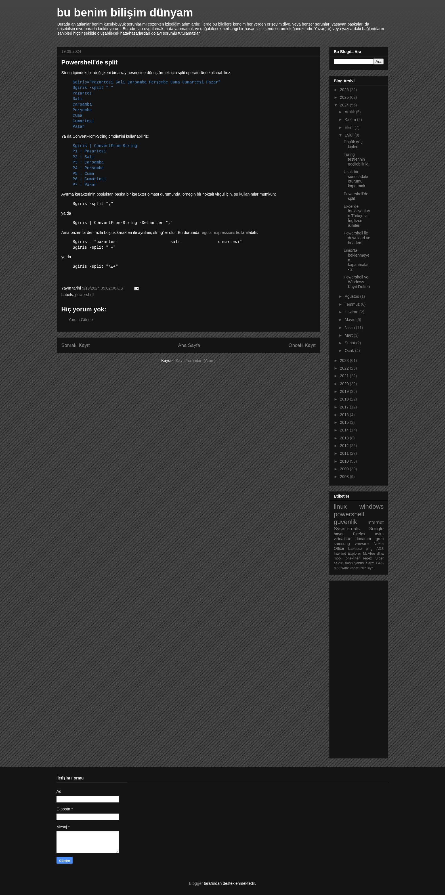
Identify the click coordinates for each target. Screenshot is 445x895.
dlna (380, 554)
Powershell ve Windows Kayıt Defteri (357, 282)
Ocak (350, 350)
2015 (345, 422)
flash (349, 563)
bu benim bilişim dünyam (125, 12)
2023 (345, 360)
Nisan (350, 327)
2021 (345, 376)
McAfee (369, 554)
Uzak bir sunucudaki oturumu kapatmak (356, 178)
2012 (345, 445)
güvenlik (345, 521)
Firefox (359, 534)
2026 (345, 89)
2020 (345, 384)
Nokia (378, 543)
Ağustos (352, 296)
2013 (345, 438)
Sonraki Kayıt (75, 345)
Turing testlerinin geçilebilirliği (356, 159)
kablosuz (355, 549)
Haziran (352, 312)
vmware (362, 543)
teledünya (366, 568)
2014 (345, 430)
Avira (379, 534)
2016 (345, 414)
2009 (345, 469)
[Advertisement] (356, 668)
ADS (380, 549)
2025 (345, 97)
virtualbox (342, 538)
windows (371, 506)
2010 (345, 461)
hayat (338, 534)
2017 (345, 407)
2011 (345, 453)
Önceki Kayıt (302, 345)
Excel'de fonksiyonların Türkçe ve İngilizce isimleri (357, 216)
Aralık (350, 112)
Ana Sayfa (189, 345)
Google (376, 528)
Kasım (351, 119)
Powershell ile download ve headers (357, 238)
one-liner (353, 558)
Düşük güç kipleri (353, 144)
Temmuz (353, 304)
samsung (342, 543)
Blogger (196, 883)
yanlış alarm (364, 563)
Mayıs (350, 319)
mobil (338, 558)
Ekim (349, 127)
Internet (376, 522)
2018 (345, 399)
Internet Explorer (347, 554)
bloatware (341, 568)
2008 (345, 476)
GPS (380, 563)
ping (369, 549)
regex (367, 558)
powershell (84, 294)
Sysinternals (347, 528)
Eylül (349, 135)
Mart (349, 335)
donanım (363, 538)
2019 (345, 391)
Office (339, 548)
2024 (345, 105)
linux (340, 506)
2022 (345, 368)
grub (380, 538)
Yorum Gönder (81, 319)
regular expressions (218, 232)
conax (354, 568)
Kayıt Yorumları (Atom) (196, 360)
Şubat (350, 343)
